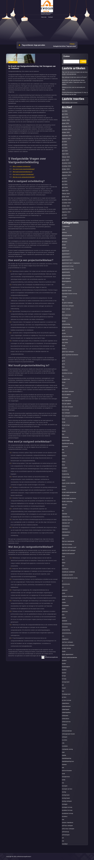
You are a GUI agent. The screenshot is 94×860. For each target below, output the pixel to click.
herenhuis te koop (67, 373)
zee (63, 819)
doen (63, 312)
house (63, 382)
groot (63, 361)
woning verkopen (67, 801)
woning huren (66, 795)
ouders (64, 602)
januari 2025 (65, 160)
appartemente (66, 272)
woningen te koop (67, 807)
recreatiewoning (66, 624)
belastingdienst (66, 281)
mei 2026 (64, 111)
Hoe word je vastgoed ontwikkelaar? (23, 174)
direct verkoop (66, 309)
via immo (64, 740)
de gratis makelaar (67, 302)
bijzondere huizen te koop (69, 293)
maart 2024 (65, 190)
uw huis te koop (66, 700)
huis (63, 385)
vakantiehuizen (66, 706)
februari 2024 (66, 193)
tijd (63, 685)
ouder (63, 599)
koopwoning (65, 474)
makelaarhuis (66, 526)
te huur (64, 675)
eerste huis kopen (67, 336)
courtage (64, 296)
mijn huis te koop (67, 544)
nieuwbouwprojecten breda (70, 578)
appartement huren (67, 260)
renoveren (65, 627)
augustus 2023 (66, 212)
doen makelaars (66, 315)
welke (63, 779)
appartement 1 (66, 254)
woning (64, 792)
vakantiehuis (65, 703)
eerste (64, 333)
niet (63, 565)
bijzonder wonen (66, 290)
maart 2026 (65, 117)
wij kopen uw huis (67, 789)
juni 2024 (64, 181)
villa (63, 743)
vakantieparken (66, 712)
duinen (64, 321)
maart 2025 (65, 154)
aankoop (64, 232)
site (63, 636)
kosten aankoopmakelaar (69, 492)
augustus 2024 (66, 175)
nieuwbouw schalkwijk (68, 572)
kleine (63, 461)
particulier (65, 611)
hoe (63, 376)
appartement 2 (66, 257)
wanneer (64, 764)
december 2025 (66, 126)
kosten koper (66, 495)
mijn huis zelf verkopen (69, 550)
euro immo (65, 342)
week (63, 773)
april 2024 (65, 187)
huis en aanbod (66, 394)
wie (63, 783)
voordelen (65, 746)
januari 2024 (65, 196)
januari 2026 (65, 123)
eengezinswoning (67, 327)
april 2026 (65, 114)
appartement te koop (68, 269)
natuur (63, 562)
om (63, 587)
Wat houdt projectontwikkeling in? (22, 171)
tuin (63, 691)
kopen (63, 480)
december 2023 (66, 199)
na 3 (63, 559)
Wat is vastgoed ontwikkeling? (21, 166)
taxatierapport (66, 666)
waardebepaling (66, 758)
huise (63, 419)
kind (63, 452)
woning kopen (66, 798)
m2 (63, 510)
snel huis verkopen (67, 642)
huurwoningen (66, 440)
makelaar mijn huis (67, 520)
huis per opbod (66, 403)
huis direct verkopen (68, 391)
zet (63, 838)
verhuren (64, 724)
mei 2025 (64, 147)
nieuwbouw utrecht (67, 575)
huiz (63, 428)
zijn (63, 841)
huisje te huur (66, 425)
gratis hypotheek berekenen (70, 354)
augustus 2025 (66, 138)
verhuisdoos (65, 718)
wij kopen (64, 786)
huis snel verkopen (67, 406)
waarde (64, 755)
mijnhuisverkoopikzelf (68, 553)
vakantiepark (65, 709)
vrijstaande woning (67, 749)
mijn (63, 538)
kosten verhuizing (67, 501)
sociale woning (66, 648)
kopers (64, 486)
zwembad (65, 844)
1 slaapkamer (66, 226)
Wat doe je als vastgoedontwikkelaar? (23, 177)
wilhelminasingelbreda (51, 657)
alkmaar (64, 247)
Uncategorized (13, 62)
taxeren (64, 672)
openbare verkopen (67, 596)
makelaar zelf (66, 523)
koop (63, 465)
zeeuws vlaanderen (67, 822)
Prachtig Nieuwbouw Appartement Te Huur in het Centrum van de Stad (75, 93)
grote (63, 364)
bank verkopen (66, 278)
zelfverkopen (66, 835)
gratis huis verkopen (68, 351)
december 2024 (66, 163)
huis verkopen (66, 413)
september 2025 (67, 135)
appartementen (66, 275)
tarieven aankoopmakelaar (69, 657)
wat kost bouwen (67, 770)
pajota (63, 608)
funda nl (64, 348)
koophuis (64, 471)
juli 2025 (64, 141)
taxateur (64, 660)
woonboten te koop (67, 813)
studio (64, 651)
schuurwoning (66, 630)
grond (63, 358)
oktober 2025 (66, 132)
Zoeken (66, 56)
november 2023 (66, 202)
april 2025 (65, 151)
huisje (63, 422)
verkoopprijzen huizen (68, 734)
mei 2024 (64, 184)
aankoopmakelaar (67, 235)
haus (63, 367)
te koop (64, 679)
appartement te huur (68, 266)
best (63, 284)
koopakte (64, 468)
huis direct (65, 388)
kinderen (64, 455)
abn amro (64, 241)
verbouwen (65, 715)
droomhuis (65, 318)
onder (63, 593)
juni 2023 (64, 218)
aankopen (64, 238)
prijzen (64, 617)
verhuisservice (66, 721)
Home (73, 44)
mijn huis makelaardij (68, 541)
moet (63, 556)
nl (62, 581)
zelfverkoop (65, 831)
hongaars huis (66, 379)
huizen (64, 431)
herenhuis (65, 370)
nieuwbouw (65, 569)
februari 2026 (66, 120)
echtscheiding (66, 324)
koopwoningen (66, 477)
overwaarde (65, 605)
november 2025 (66, 129)
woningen (64, 804)
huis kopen (65, 397)
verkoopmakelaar (67, 731)
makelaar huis (66, 516)
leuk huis (64, 504)
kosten (64, 489)
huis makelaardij (66, 400)
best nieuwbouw (66, 287)
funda (63, 345)
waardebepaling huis (68, 761)
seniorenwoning (66, 633)
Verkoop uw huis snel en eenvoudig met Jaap (73, 88)
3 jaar (63, 229)
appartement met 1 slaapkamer (71, 263)
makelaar (64, 513)
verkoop (64, 727)
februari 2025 (66, 157)
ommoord (64, 590)
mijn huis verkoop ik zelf (69, 547)
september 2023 (67, 209)
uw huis (64, 697)
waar (63, 752)
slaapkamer (65, 639)
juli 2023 (64, 215)
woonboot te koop (67, 810)
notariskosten (66, 584)
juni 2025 (64, 144)
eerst (63, 330)
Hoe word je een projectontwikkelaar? (23, 169)
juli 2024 (64, 178)
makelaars (65, 529)
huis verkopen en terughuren (70, 416)
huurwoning (65, 437)
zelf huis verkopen (67, 825)
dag (63, 299)
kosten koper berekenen (69, 498)
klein (63, 458)
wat (63, 767)
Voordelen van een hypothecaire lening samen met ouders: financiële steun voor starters (74, 82)
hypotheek (65, 446)
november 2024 (66, 166)
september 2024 (67, 172)
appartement (65, 251)
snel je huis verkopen (68, 645)
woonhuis (64, 816)
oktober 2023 (66, 206)
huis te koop (65, 410)
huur (63, 434)
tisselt (64, 688)
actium (64, 244)
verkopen (64, 737)
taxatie (64, 663)
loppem (64, 507)
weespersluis (66, 776)
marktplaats (65, 535)
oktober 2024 (66, 169)
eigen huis (65, 339)
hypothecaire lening (67, 443)
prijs (63, 614)
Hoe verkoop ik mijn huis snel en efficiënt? (74, 77)
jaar (63, 449)
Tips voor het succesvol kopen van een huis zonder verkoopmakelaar (74, 73)
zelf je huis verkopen (68, 828)
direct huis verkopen (68, 306)
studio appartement (67, 654)
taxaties (64, 669)
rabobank (64, 620)
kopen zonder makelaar (68, 483)
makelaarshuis (66, 532)
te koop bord (65, 682)
